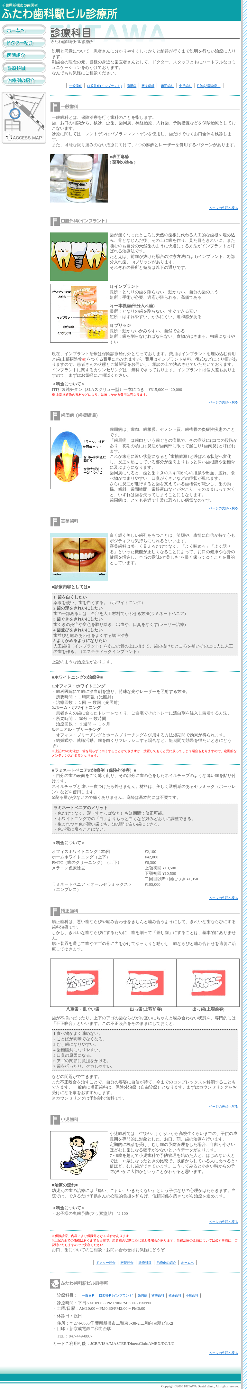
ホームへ (187, 1262)
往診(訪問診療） (208, 86)
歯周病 (131, 86)
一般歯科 (75, 86)
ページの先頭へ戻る (223, 208)
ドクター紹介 (105, 1262)
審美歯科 (148, 86)
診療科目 (145, 1262)
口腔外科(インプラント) (104, 86)
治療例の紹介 (166, 1262)
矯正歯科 (167, 86)
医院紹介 (127, 1262)
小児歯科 (185, 86)
